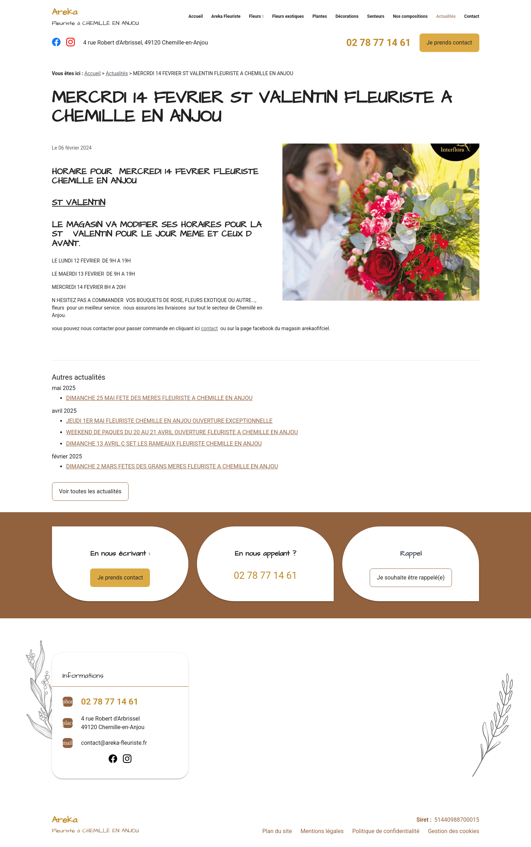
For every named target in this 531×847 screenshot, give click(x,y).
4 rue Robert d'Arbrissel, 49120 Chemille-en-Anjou (145, 42)
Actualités (446, 16)
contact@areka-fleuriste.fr (114, 742)
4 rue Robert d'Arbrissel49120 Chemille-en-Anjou (113, 723)
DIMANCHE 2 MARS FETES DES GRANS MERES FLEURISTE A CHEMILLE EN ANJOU (172, 466)
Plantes (319, 16)
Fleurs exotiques (288, 16)
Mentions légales (322, 831)
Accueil (195, 16)
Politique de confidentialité (386, 831)
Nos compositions (410, 16)
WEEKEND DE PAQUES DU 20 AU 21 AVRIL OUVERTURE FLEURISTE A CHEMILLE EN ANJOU (182, 432)
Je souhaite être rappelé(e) (410, 577)
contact (209, 328)
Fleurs (255, 16)
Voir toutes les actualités (90, 491)
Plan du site (277, 831)
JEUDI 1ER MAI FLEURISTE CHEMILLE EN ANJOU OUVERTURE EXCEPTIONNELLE (169, 420)
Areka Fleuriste (225, 16)
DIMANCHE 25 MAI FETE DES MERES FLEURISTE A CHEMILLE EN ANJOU (159, 398)
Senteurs (375, 16)
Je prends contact (449, 42)
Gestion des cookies (453, 831)
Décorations (347, 16)
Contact (471, 16)
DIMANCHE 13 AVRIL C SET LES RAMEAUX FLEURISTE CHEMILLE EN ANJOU (164, 443)
